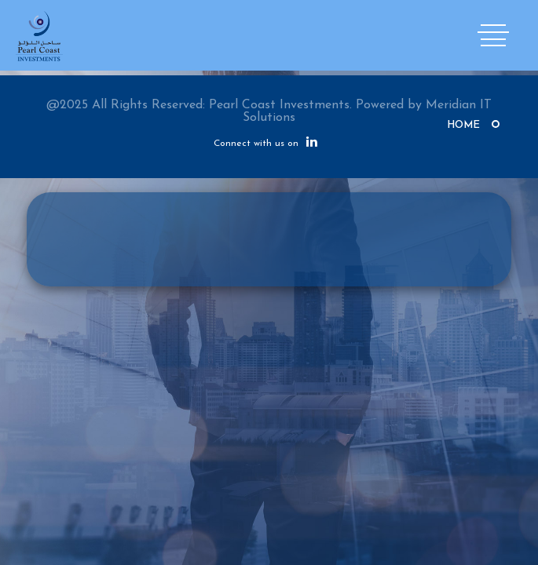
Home (463, 125)
